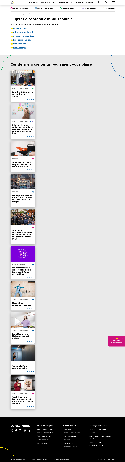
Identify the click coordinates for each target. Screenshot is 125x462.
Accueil (12, 14)
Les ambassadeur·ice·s (71, 433)
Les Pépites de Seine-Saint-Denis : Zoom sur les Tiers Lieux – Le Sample (22, 198)
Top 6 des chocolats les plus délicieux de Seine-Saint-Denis (21, 164)
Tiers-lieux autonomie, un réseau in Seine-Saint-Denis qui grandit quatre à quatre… (22, 234)
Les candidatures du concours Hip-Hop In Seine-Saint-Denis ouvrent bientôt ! (21, 270)
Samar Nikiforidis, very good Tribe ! (21, 367)
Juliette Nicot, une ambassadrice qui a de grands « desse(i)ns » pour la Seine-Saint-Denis (22, 129)
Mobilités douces (43, 440)
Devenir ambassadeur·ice (65, 2)
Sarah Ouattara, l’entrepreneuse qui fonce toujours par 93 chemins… (22, 400)
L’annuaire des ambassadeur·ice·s (84, 2)
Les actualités (68, 429)
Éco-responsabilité (44, 436)
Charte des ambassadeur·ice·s (61, 459)
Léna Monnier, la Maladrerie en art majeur (20, 336)
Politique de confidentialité (18, 459)
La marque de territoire (48, 2)
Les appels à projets (70, 447)
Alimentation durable (45, 429)
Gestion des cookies (96, 446)
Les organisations (70, 436)
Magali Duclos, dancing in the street (22, 304)
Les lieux (66, 440)
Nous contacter (95, 442)
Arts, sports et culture (45, 433)
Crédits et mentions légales (39, 459)
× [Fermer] (122, 338)
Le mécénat (93, 433)
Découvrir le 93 (33, 2)
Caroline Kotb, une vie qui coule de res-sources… (22, 94)
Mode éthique (42, 443)
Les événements (69, 443)
